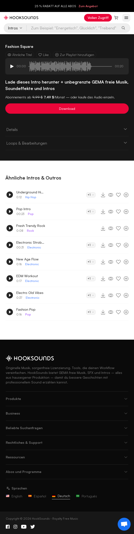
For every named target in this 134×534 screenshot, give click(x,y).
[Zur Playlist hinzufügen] (126, 194)
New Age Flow (27, 259)
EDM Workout (27, 276)
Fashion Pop (26, 309)
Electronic (34, 247)
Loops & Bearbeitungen (67, 143)
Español (37, 496)
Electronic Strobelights (30, 242)
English (14, 496)
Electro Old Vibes (29, 293)
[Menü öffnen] (126, 18)
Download (67, 109)
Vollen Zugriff (98, 18)
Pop (31, 214)
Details (67, 129)
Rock (30, 230)
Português (86, 496)
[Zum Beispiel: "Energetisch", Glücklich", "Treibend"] (72, 28)
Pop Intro (23, 209)
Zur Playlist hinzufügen (74, 55)
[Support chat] (124, 524)
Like (43, 55)
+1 (90, 195)
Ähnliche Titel (19, 55)
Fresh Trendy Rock (30, 226)
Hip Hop (30, 197)
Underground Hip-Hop (30, 192)
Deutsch (61, 496)
